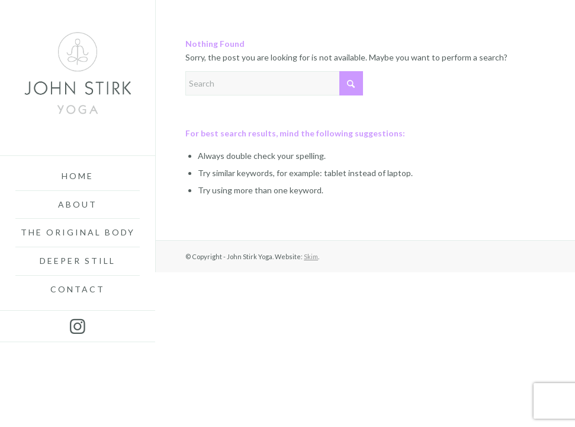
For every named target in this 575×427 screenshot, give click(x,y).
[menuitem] (77, 176)
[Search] (274, 83)
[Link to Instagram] (77, 326)
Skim (311, 256)
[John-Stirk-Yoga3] (77, 77)
